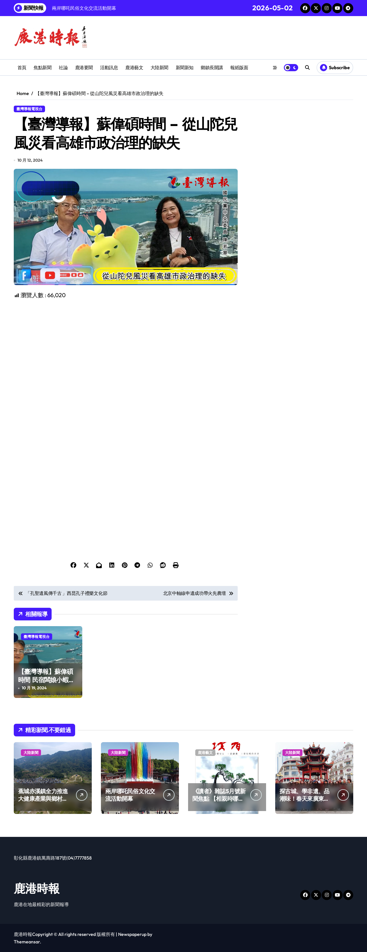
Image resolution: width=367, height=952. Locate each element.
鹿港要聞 (84, 67)
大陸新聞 (159, 67)
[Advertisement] (127, 339)
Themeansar (27, 942)
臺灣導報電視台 (29, 109)
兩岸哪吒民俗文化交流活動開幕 (130, 794)
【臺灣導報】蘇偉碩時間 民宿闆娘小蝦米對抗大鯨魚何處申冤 (46, 679)
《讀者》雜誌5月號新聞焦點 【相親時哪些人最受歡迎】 (218, 798)
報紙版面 (239, 67)
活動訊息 (109, 67)
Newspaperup (132, 934)
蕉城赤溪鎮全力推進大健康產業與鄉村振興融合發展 (43, 798)
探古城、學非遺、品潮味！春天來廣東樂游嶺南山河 (304, 798)
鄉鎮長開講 (212, 67)
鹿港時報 (37, 888)
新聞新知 (185, 67)
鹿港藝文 (134, 67)
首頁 (21, 67)
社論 (63, 67)
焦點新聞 (42, 67)
